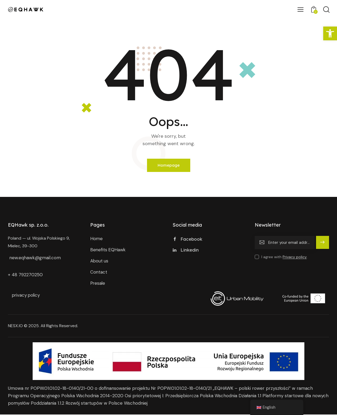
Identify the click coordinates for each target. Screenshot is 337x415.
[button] (330, 33)
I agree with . (284, 257)
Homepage (169, 165)
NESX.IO (15, 326)
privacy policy (26, 296)
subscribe (322, 245)
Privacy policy (295, 257)
